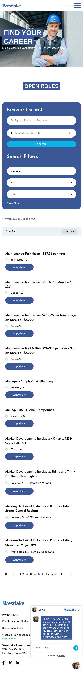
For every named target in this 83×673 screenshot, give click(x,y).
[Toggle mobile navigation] (77, 5)
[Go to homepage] (13, 603)
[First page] (6, 574)
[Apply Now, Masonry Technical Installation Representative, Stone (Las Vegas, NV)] (19, 559)
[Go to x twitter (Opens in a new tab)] (10, 663)
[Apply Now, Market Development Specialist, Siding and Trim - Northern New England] (19, 491)
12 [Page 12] (35, 574)
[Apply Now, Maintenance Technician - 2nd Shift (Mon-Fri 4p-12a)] (19, 300)
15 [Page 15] (47, 574)
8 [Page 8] (20, 574)
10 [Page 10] (26, 574)
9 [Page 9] (23, 574)
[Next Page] (62, 574)
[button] (68, 133)
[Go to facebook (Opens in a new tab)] (3, 663)
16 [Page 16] (51, 574)
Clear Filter (13, 203)
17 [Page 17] (56, 574)
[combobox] (39, 133)
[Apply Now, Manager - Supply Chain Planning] (19, 394)
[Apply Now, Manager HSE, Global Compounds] (19, 423)
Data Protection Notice (15, 621)
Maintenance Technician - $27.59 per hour (35, 253)
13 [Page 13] (39, 574)
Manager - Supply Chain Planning (29, 381)
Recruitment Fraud (13, 628)
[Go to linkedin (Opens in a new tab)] (17, 663)
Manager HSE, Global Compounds (29, 410)
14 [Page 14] (43, 574)
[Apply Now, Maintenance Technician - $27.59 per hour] (19, 267)
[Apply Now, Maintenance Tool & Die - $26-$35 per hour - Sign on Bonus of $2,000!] (19, 366)
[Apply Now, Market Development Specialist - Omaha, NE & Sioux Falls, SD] (19, 456)
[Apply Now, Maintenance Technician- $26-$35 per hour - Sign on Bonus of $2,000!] (19, 333)
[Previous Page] (14, 574)
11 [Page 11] (31, 574)
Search (41, 144)
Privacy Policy (10, 614)
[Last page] (70, 574)
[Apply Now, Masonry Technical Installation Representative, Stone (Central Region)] (19, 525)
